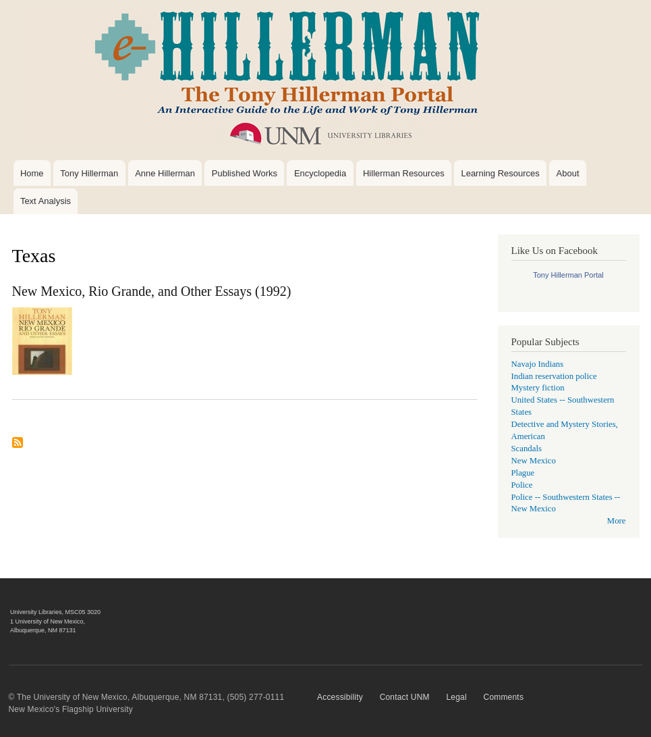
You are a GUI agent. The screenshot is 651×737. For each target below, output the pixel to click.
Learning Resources (500, 173)
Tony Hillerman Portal (568, 275)
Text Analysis (45, 201)
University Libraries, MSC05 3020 (55, 612)
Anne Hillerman (165, 173)
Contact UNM (405, 697)
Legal (456, 697)
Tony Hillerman (89, 173)
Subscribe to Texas (17, 448)
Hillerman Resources (404, 173)
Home (32, 173)
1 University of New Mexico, (47, 621)
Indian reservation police (554, 376)
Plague (523, 473)
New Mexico (533, 460)
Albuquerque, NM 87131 (43, 630)
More (616, 521)
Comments (504, 697)
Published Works (244, 173)
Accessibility (340, 697)
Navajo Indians (537, 364)
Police (522, 485)
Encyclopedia (320, 173)
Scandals (526, 448)
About (568, 173)
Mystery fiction (538, 387)
